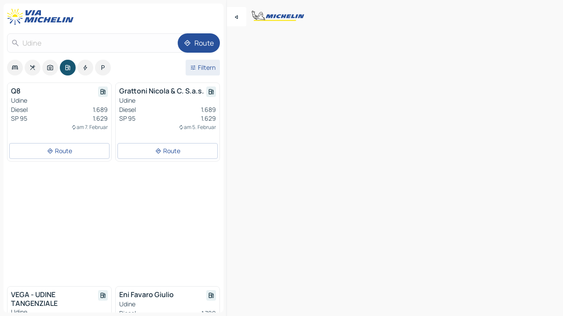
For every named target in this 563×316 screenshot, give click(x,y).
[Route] (199, 43)
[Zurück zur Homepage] (42, 16)
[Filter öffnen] (203, 67)
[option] (15, 67)
